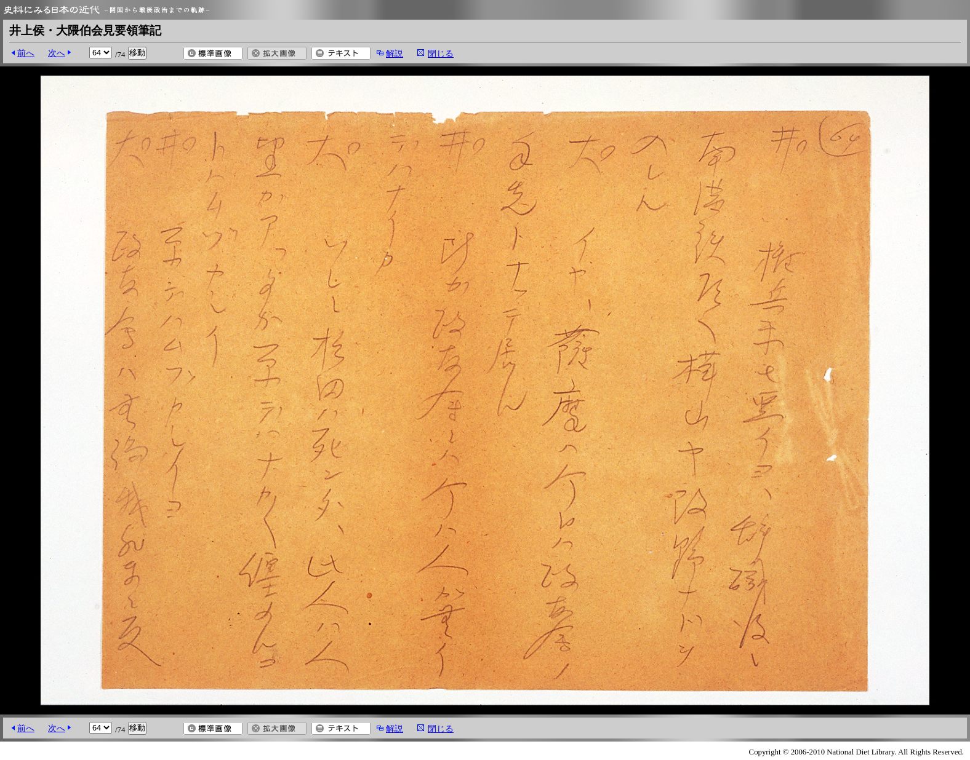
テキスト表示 (341, 53)
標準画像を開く (212, 53)
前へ (25, 53)
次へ (56, 53)
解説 (394, 53)
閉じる (441, 53)
